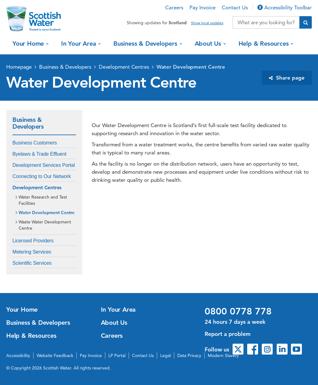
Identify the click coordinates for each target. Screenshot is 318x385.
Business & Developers (146, 43)
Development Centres (124, 67)
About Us (209, 43)
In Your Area (79, 43)
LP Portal (116, 355)
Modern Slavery (223, 355)
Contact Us (235, 7)
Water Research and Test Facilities (43, 200)
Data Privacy (189, 355)
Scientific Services (32, 263)
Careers (174, 7)
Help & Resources (264, 43)
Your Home (29, 43)
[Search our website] (266, 22)
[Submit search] (305, 22)
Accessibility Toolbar (284, 7)
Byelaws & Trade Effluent (39, 154)
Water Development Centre (191, 67)
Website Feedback (55, 355)
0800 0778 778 (238, 311)
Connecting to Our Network (41, 176)
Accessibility (18, 355)
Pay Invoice (202, 7)
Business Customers (34, 142)
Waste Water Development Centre (45, 225)
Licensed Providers (32, 240)
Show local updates (207, 23)
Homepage (19, 67)
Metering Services (31, 251)
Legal (165, 355)
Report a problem (228, 333)
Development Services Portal (43, 165)
